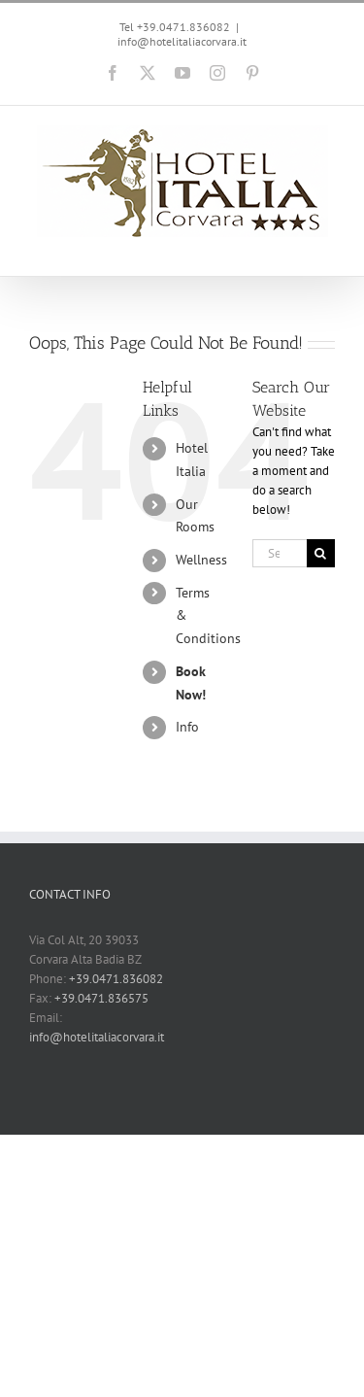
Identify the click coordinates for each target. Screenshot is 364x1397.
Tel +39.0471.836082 (174, 26)
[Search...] (279, 553)
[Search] (321, 553)
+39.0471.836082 (116, 979)
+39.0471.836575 (101, 998)
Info (187, 726)
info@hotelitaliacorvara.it (182, 41)
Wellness (201, 559)
